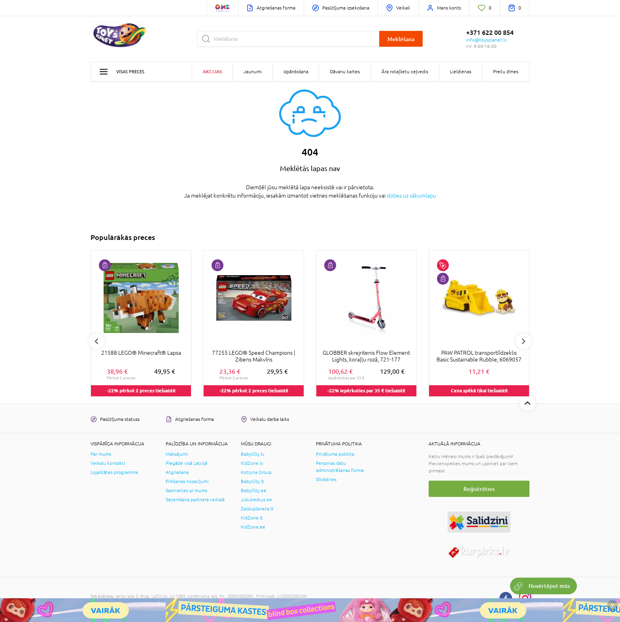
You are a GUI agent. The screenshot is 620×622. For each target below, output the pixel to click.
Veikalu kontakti (108, 463)
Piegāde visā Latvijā (186, 463)
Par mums (101, 454)
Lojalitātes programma (114, 472)
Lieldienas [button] (460, 71)
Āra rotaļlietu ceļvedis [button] (405, 71)
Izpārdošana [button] (296, 71)
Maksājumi (177, 454)
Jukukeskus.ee (256, 499)
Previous (96, 341)
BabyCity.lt (252, 481)
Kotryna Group (256, 472)
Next (523, 341)
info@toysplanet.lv (486, 40)
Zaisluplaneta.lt (257, 509)
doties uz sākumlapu (411, 195)
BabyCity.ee (254, 490)
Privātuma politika (335, 454)
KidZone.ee (253, 527)
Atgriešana (177, 472)
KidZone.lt (252, 518)
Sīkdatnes (326, 479)
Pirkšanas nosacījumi (187, 481)
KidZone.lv (252, 463)
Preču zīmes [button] (505, 71)
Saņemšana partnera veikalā (195, 499)
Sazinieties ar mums (186, 490)
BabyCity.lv (253, 454)
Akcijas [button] (212, 71)
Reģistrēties (479, 488)
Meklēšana (401, 39)
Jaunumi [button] (253, 71)
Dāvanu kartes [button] (345, 71)
